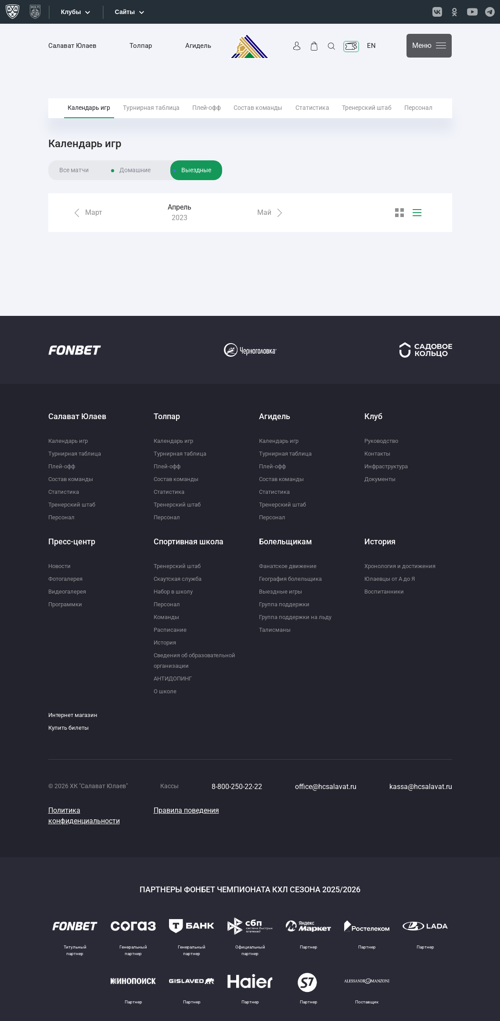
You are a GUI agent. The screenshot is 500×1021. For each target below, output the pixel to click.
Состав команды (258, 118)
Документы (381, 468)
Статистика (312, 118)
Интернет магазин (74, 714)
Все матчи (74, 193)
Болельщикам (285, 531)
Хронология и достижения (402, 555)
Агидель (198, 46)
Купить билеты (70, 727)
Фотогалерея (67, 568)
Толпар (140, 46)
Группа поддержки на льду (297, 606)
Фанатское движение (289, 555)
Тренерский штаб (367, 118)
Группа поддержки (286, 593)
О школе (166, 691)
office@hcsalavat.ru (325, 786)
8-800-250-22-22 (237, 786)
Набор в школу (175, 580)
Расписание (171, 619)
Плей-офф (206, 118)
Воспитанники (385, 580)
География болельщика (293, 568)
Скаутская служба (180, 568)
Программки (66, 593)
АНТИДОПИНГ (175, 678)
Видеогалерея (68, 580)
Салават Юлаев (72, 46)
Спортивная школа (188, 531)
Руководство (383, 430)
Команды (167, 606)
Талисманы (275, 619)
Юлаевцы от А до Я (391, 568)
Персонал (418, 118)
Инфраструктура (388, 455)
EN (371, 46)
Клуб (373, 405)
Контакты (378, 442)
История (166, 631)
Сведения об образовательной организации (179, 655)
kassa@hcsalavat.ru (420, 786)
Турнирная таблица (151, 118)
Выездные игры (282, 580)
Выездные (196, 193)
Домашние (135, 193)
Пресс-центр (71, 531)
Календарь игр (89, 118)
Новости (60, 555)
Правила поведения (186, 810)
